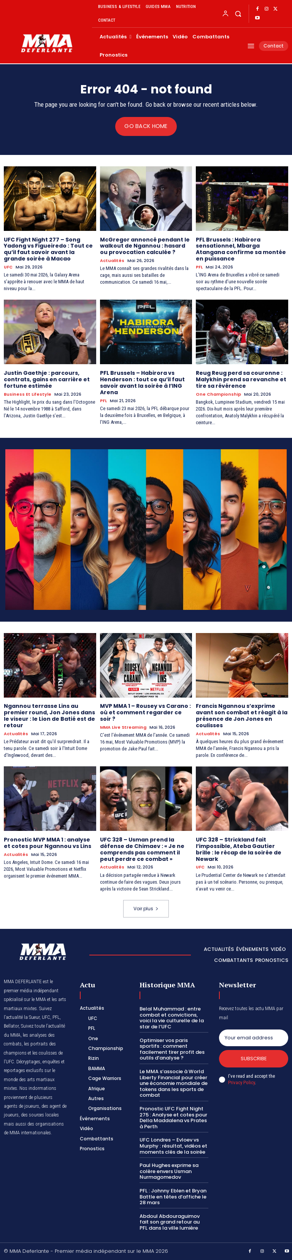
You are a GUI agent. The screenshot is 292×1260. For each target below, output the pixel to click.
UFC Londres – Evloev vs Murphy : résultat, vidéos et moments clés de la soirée (173, 1145)
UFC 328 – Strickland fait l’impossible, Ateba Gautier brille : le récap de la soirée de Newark (238, 849)
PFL (199, 266)
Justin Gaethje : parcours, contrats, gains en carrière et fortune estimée (47, 379)
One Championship (218, 394)
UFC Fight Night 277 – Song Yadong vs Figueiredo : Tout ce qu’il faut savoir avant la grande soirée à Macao (48, 248)
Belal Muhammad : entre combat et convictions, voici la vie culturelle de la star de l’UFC (172, 1017)
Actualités (112, 260)
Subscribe (254, 1058)
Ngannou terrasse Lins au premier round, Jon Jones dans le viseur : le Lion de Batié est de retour (49, 715)
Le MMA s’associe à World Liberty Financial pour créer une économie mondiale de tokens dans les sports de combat (174, 1083)
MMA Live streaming (123, 727)
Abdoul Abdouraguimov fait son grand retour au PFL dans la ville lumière (170, 1221)
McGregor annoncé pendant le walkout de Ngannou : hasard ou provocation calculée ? (145, 245)
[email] (253, 1037)
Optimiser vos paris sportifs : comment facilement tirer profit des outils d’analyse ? (172, 1048)
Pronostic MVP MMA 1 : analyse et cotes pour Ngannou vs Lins (47, 843)
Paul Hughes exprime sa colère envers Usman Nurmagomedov (169, 1171)
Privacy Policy (241, 1082)
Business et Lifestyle (27, 394)
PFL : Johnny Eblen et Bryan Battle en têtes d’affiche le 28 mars (173, 1196)
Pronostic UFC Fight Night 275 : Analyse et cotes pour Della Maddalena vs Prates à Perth (173, 1117)
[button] (238, 13)
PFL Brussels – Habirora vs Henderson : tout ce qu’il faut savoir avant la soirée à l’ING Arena (142, 382)
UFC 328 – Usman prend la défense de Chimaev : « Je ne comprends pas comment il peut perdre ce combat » (142, 849)
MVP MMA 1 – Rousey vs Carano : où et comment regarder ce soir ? (145, 712)
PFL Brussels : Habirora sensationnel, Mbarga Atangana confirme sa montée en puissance (241, 248)
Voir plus (146, 908)
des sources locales (40, 1115)
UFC (8, 266)
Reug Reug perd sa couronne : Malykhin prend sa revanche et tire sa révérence (241, 379)
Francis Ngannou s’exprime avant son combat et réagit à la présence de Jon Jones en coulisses (241, 715)
